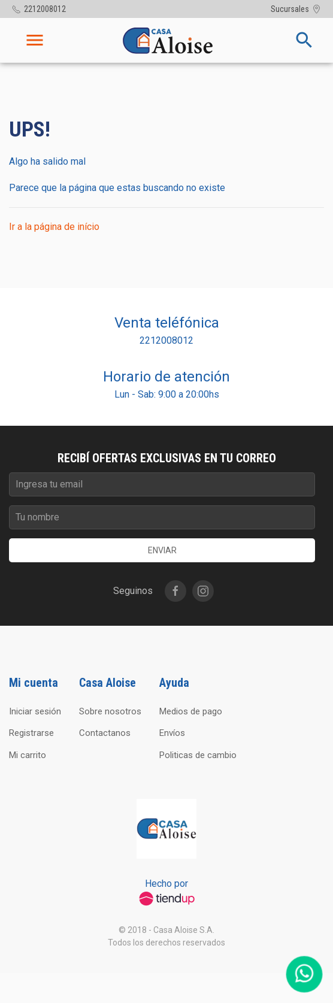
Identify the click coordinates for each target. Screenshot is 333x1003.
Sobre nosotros (110, 711)
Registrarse (31, 733)
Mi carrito (27, 755)
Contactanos (105, 733)
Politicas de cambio (198, 755)
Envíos (172, 733)
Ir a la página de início (54, 226)
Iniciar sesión (35, 711)
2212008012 (166, 340)
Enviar (162, 550)
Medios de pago (190, 711)
